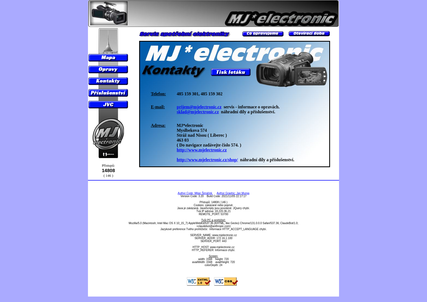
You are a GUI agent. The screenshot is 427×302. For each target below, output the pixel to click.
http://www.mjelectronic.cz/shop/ (207, 159)
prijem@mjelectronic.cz (199, 107)
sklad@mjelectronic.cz (198, 111)
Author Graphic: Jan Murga (232, 193)
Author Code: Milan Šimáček (195, 193)
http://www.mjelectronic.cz (202, 150)
